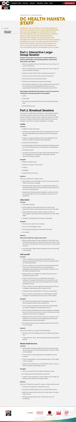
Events (46, 3)
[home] (6, 5)
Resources (40, 3)
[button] (25, 3)
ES (63, 3)
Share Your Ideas (68, 3)
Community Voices (16, 3)
